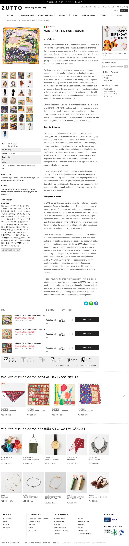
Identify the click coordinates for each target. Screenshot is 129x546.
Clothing (10, 15)
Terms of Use (5, 542)
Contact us (6, 527)
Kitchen (104, 15)
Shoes (75, 15)
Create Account (108, 7)
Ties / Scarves (22, 20)
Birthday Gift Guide (34, 521)
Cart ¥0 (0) (124, 7)
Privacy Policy (16, 542)
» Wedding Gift (107, 89)
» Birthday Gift (107, 96)
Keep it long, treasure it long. (35, 8)
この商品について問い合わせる (87, 365)
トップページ (5, 20)
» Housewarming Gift (109, 94)
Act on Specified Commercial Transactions (37, 542)
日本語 (115, 11)
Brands (31, 527)
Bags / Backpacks (27, 15)
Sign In (96, 7)
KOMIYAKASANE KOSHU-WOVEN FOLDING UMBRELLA (75, 497)
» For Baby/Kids (107, 80)
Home (119, 15)
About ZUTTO (86, 7)
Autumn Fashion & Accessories (38, 518)
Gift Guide (32, 524)
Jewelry (62, 15)
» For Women (107, 76)
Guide (5, 521)
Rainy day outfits (88, 15)
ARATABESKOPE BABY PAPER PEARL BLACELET (53, 497)
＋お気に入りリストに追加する (24, 320)
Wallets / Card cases (45, 15)
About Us (55, 542)
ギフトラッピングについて (65, 365)
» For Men (105, 78)
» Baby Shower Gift (108, 91)
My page (6, 524)
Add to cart (87, 319)
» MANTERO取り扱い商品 (11, 250)
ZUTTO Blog (32, 530)
